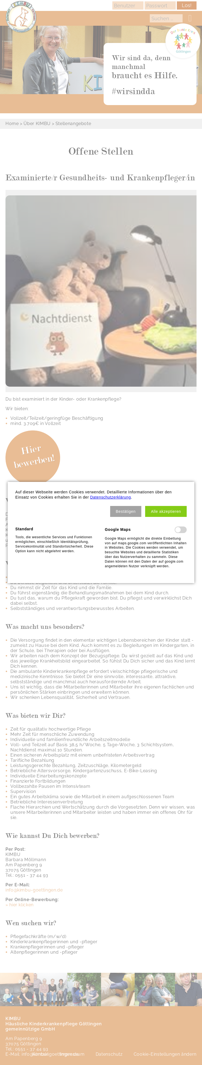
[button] (126, 511)
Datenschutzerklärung (110, 497)
